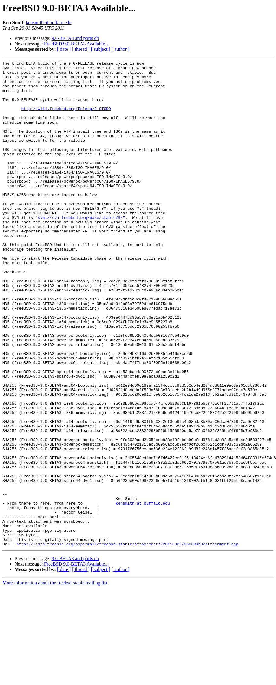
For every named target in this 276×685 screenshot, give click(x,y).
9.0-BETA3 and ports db (75, 38)
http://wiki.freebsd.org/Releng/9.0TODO (66, 118)
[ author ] (121, 49)
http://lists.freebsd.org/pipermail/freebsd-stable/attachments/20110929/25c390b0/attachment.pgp (127, 641)
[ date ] (64, 49)
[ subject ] (100, 49)
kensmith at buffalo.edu (48, 22)
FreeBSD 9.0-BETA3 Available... (76, 43)
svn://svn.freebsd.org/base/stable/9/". (82, 249)
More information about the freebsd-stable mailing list (54, 679)
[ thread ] (81, 49)
